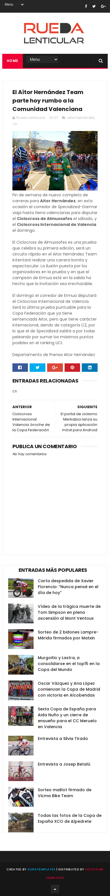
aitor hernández (80, 117)
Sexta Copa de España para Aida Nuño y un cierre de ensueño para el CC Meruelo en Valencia (67, 718)
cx (15, 123)
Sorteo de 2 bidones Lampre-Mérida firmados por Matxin (68, 635)
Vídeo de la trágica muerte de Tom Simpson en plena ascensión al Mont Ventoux (69, 612)
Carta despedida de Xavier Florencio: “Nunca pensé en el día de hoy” (68, 586)
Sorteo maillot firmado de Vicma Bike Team (64, 793)
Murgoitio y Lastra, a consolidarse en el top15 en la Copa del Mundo (69, 663)
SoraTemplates (42, 869)
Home (12, 60)
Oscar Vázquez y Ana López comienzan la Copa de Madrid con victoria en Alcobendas (69, 689)
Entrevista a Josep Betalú (64, 764)
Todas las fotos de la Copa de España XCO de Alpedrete (70, 818)
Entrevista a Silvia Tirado (63, 738)
